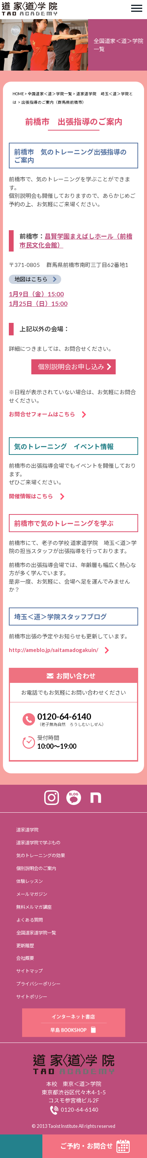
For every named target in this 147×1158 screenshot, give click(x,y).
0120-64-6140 (64, 716)
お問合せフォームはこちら (45, 414)
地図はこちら (31, 279)
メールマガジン (31, 894)
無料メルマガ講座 (34, 907)
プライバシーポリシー (38, 984)
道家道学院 (27, 830)
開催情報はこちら (34, 496)
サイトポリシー (31, 997)
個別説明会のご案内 (36, 868)
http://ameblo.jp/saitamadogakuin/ (56, 649)
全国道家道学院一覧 (36, 933)
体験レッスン (29, 881)
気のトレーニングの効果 (40, 855)
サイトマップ (29, 971)
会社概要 (25, 958)
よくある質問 (29, 920)
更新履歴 (25, 945)
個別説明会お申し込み (71, 367)
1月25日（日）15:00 (38, 303)
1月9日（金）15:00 (36, 294)
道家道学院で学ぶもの (38, 842)
